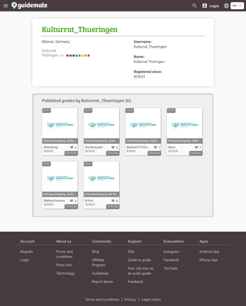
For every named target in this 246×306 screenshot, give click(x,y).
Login (24, 260)
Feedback (135, 282)
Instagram (171, 252)
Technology (65, 273)
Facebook (171, 260)
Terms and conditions (102, 299)
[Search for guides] (194, 5)
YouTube (170, 268)
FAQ (131, 252)
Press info (64, 265)
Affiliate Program (98, 262)
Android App (209, 252)
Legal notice (151, 299)
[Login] (210, 5)
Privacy (130, 299)
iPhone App (208, 260)
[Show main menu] (5, 5)
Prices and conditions (64, 254)
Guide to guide (139, 260)
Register (26, 252)
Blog (95, 252)
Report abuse (102, 282)
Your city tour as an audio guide (141, 270)
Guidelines (100, 273)
